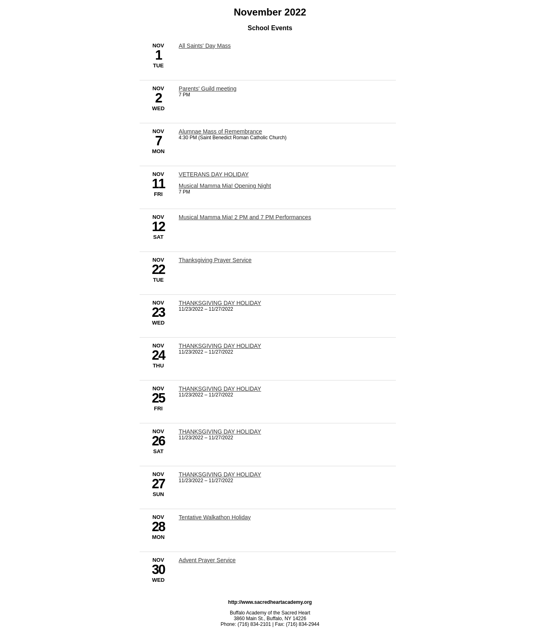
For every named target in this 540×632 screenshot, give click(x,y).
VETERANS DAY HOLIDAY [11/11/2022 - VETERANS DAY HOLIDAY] (214, 174)
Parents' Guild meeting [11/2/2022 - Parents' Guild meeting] (208, 88)
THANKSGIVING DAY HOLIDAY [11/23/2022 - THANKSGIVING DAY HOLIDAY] (220, 303)
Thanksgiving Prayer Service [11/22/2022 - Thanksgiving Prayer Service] (215, 260)
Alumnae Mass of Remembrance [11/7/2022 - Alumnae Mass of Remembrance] (220, 131)
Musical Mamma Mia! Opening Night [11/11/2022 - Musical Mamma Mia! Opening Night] (225, 185)
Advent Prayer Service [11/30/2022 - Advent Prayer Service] (207, 560)
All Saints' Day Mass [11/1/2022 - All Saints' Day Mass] (205, 45)
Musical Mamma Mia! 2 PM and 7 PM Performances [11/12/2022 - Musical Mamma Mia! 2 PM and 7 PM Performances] (245, 217)
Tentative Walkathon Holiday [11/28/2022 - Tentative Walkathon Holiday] (215, 517)
